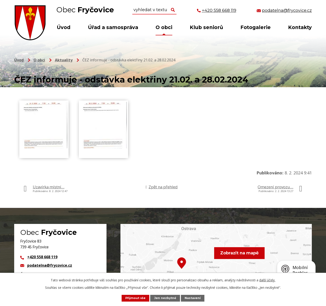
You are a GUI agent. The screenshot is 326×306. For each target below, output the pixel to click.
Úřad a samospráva (113, 27)
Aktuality (64, 60)
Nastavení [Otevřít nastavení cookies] (193, 298)
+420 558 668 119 (42, 256)
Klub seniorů (206, 27)
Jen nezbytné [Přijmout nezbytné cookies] (165, 298)
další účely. (267, 280)
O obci (164, 27)
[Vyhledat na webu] (154, 10)
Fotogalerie (255, 27)
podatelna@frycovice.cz (49, 265)
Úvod (63, 27)
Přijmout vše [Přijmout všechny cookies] (135, 298)
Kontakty (300, 27)
